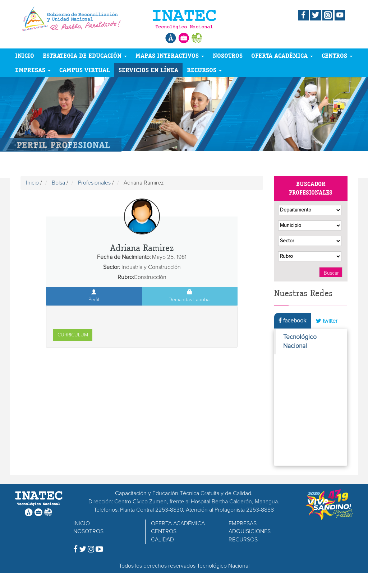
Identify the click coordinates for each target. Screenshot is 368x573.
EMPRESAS (33, 70)
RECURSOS (204, 70)
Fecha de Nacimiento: (124, 257)
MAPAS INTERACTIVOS (169, 55)
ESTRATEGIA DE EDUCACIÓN (85, 55)
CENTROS (337, 55)
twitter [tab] (326, 321)
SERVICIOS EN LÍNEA (148, 70)
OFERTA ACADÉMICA (282, 55)
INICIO (24, 55)
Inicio (32, 183)
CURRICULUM (73, 334)
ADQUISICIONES (250, 531)
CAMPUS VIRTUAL (84, 70)
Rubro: (126, 277)
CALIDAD (162, 539)
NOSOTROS (228, 55)
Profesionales (94, 183)
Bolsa (58, 183)
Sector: (111, 267)
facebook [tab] (292, 320)
